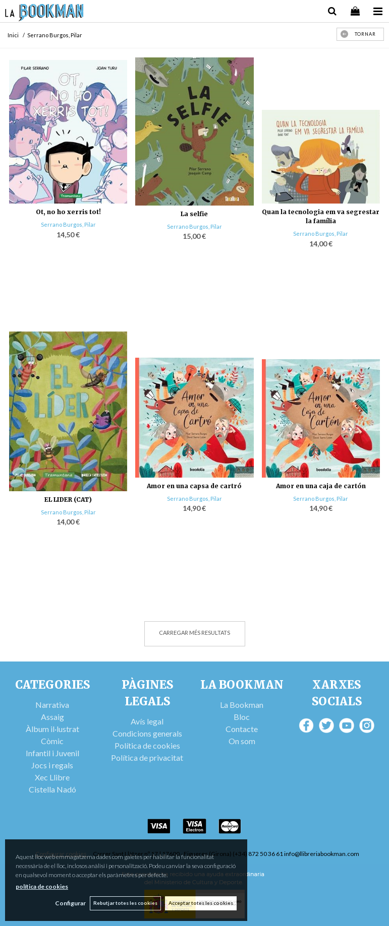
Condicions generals (147, 733)
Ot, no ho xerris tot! (68, 212)
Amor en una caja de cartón (321, 486)
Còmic (52, 741)
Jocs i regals (52, 765)
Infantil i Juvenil (52, 753)
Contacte (242, 729)
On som (242, 741)
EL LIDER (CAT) (68, 499)
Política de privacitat (147, 757)
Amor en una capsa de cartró (194, 486)
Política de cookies (147, 745)
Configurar (68, 903)
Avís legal (147, 721)
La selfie (194, 214)
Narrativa (52, 704)
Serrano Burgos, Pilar (68, 224)
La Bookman (241, 704)
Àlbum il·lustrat (52, 729)
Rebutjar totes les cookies (124, 903)
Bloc (242, 716)
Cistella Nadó (52, 789)
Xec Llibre (52, 777)
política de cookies (42, 886)
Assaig (52, 716)
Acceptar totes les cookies (201, 903)
